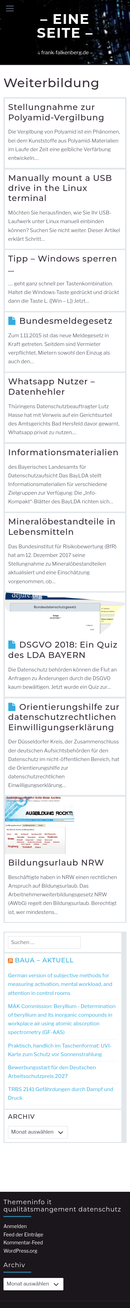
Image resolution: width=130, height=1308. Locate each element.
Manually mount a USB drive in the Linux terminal (60, 188)
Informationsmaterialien (63, 452)
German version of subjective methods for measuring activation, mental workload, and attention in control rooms (60, 984)
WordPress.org (20, 1201)
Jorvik (102, 1263)
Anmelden (15, 1177)
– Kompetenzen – (67, 1283)
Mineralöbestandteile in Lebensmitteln (62, 526)
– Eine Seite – (65, 25)
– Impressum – (24, 1283)
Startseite (104, 1283)
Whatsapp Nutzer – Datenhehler (51, 386)
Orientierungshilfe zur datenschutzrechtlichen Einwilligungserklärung (64, 717)
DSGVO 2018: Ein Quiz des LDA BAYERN (63, 650)
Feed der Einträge (23, 1185)
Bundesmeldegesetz (66, 321)
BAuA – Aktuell (44, 960)
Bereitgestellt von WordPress (41, 1263)
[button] (124, 7)
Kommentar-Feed (23, 1193)
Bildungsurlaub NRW (56, 863)
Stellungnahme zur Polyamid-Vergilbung (56, 112)
